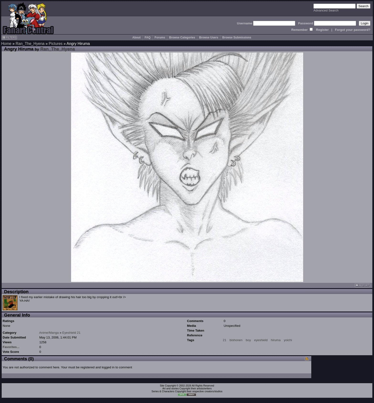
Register (322, 30)
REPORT (362, 285)
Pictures (55, 44)
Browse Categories (182, 37)
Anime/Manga (49, 332)
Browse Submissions (236, 37)
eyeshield (261, 340)
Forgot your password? (352, 30)
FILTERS (9, 37)
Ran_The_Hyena (30, 44)
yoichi (288, 340)
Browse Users (208, 37)
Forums (160, 37)
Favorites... (11, 347)
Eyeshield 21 (71, 332)
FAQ (148, 37)
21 (224, 340)
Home (6, 44)
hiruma (276, 340)
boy (248, 340)
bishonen (236, 340)
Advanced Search (325, 10)
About (136, 37)
